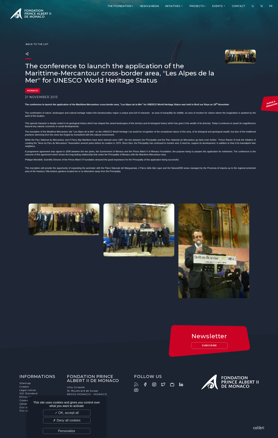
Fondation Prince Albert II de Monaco (30, 14)
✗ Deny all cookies (66, 420)
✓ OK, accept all (67, 412)
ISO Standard (28, 393)
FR (270, 6)
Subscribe (209, 345)
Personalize (66, 431)
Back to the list (37, 44)
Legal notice (27, 390)
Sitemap (25, 383)
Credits (24, 386)
